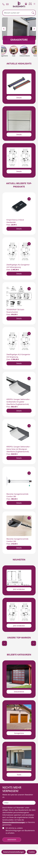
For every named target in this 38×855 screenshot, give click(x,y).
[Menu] (34, 3)
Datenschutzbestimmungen (13, 822)
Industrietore (19, 692)
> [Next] (33, 643)
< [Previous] (4, 643)
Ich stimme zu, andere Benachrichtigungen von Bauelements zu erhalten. (20, 830)
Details (19, 98)
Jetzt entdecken (19, 589)
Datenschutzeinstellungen (13, 852)
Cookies (32, 852)
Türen (19, 775)
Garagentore (19, 733)
